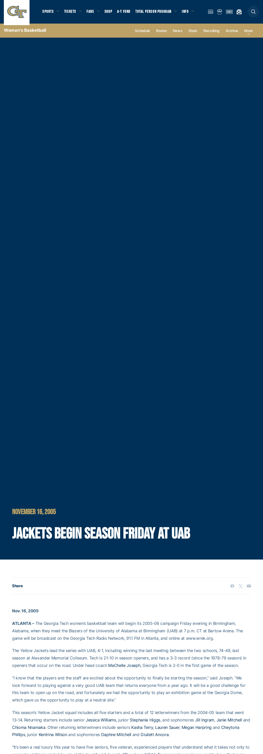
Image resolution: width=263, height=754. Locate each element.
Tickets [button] (71, 13)
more (248, 34)
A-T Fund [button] (126, 13)
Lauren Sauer (167, 730)
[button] (253, 13)
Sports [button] (48, 13)
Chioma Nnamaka (28, 730)
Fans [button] (92, 13)
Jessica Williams (101, 722)
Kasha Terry (142, 730)
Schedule (142, 34)
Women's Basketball (25, 33)
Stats (193, 34)
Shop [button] (110, 13)
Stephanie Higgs (145, 722)
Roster (161, 34)
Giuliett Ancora (154, 737)
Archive (232, 34)
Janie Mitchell (229, 722)
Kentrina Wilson (53, 737)
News (177, 34)
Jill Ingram (204, 722)
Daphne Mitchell (116, 737)
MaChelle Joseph (124, 668)
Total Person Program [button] (155, 13)
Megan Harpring (197, 730)
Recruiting (211, 34)
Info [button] (188, 13)
